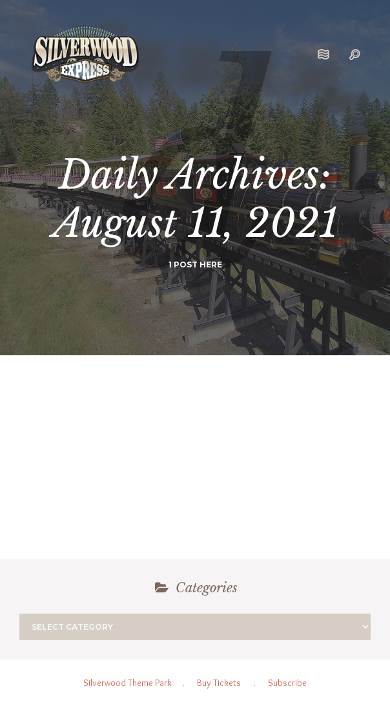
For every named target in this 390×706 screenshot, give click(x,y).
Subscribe (287, 683)
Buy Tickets (219, 683)
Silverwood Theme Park (127, 683)
